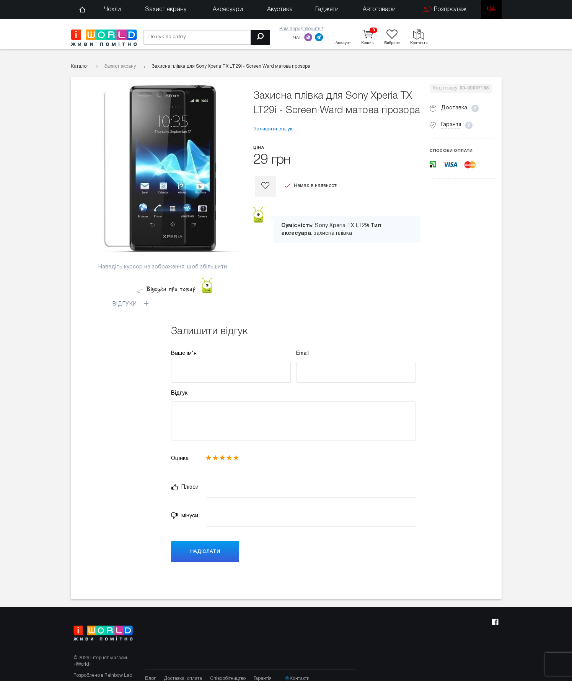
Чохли (112, 9)
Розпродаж (444, 9)
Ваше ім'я (184, 353)
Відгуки (135, 304)
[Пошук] (260, 37)
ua (491, 9)
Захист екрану (165, 9)
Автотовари (379, 9)
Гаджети (327, 9)
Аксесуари (228, 9)
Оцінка (180, 458)
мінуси (184, 515)
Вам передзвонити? (301, 29)
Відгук (179, 393)
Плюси (185, 487)
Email (302, 353)
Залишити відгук (273, 129)
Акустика (280, 9)
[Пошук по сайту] (206, 37)
